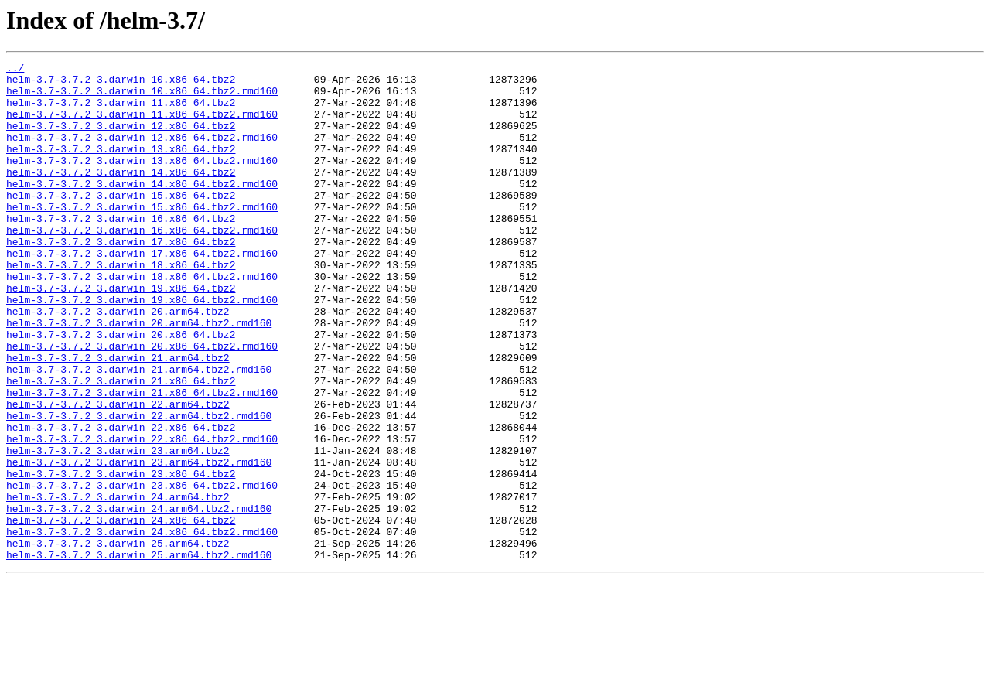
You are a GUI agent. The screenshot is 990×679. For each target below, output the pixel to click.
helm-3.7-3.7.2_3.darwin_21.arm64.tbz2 (118, 418)
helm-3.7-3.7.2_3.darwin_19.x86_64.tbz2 (120, 334)
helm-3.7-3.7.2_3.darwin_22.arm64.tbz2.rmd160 (138, 487)
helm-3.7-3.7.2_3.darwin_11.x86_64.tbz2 (120, 111)
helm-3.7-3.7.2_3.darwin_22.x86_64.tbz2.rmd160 (142, 515)
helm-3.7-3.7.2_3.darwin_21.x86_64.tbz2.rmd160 (142, 459)
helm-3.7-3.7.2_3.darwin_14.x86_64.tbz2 (120, 195)
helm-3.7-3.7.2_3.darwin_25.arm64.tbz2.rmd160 (138, 654)
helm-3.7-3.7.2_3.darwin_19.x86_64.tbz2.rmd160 (142, 348)
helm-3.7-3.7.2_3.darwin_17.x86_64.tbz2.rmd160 (142, 292)
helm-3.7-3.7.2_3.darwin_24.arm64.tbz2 (118, 585)
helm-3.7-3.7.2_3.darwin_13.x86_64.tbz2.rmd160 (142, 181)
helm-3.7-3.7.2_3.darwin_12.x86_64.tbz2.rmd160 (142, 153)
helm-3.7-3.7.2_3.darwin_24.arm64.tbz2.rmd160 (138, 599)
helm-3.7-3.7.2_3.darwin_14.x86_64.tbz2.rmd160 (142, 209)
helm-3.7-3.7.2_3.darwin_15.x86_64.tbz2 (120, 223)
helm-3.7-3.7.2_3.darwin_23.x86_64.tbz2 (120, 557)
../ (15, 70)
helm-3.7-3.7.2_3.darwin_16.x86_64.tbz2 (120, 251)
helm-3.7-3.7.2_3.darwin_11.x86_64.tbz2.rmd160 (142, 125)
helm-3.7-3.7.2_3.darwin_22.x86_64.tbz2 (120, 501)
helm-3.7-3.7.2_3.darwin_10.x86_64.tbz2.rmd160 (142, 97)
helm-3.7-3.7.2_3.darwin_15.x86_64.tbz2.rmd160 (142, 237)
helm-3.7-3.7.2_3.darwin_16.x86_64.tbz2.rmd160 (142, 264)
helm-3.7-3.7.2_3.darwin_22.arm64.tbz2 (118, 473)
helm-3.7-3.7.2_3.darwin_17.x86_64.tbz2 (120, 278)
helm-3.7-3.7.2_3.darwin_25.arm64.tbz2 (118, 640)
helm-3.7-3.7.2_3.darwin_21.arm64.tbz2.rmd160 (138, 431)
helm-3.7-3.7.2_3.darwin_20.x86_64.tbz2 (120, 390)
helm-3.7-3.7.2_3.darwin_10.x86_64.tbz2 (120, 83)
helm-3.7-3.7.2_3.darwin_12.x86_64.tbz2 (120, 139)
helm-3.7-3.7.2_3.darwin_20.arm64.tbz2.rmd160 (138, 376)
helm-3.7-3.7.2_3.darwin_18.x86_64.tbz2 (120, 306)
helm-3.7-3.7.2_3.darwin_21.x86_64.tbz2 (120, 445)
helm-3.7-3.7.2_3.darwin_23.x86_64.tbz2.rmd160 (142, 571)
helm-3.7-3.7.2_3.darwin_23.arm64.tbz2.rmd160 (138, 543)
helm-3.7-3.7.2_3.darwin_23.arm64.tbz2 (118, 529)
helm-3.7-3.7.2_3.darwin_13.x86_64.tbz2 (120, 167)
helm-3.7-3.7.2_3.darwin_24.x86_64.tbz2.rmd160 (142, 626)
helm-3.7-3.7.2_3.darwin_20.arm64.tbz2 (118, 362)
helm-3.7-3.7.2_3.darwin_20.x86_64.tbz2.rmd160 (142, 404)
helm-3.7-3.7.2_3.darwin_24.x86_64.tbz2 (120, 612)
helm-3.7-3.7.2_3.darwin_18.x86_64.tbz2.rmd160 (142, 320)
